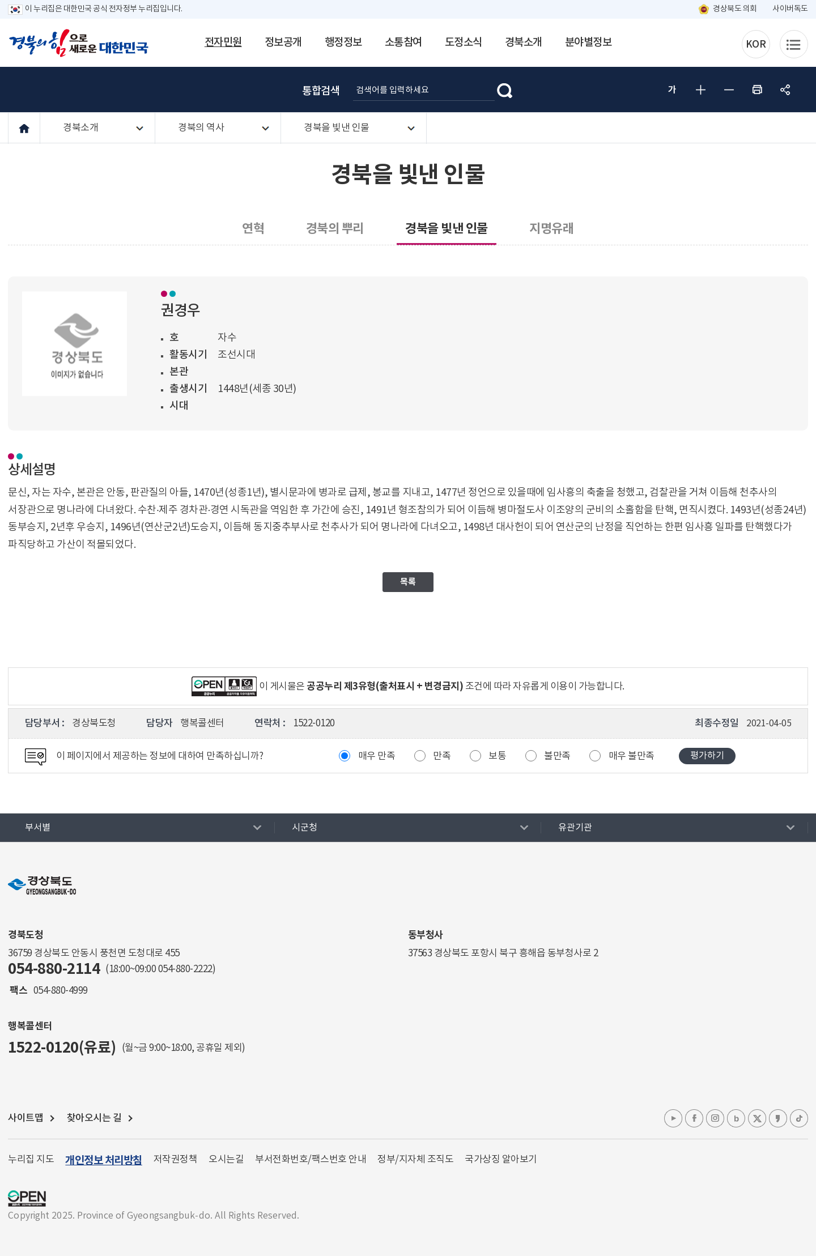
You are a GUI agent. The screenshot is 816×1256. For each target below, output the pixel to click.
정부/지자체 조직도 (415, 1159)
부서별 (37, 828)
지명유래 (551, 229)
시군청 (304, 828)
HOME (24, 128)
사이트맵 (25, 1118)
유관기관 (575, 828)
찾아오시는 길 (94, 1118)
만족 (441, 756)
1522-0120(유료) (62, 1048)
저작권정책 (176, 1159)
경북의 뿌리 (335, 229)
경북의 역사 (201, 128)
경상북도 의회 (735, 9)
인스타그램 (715, 1118)
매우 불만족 (631, 756)
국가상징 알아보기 (501, 1159)
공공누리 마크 (27, 1198)
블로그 (736, 1118)
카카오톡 (778, 1118)
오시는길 (226, 1159)
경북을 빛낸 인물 (336, 128)
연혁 (253, 229)
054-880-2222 (185, 969)
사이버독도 (790, 9)
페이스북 (694, 1118)
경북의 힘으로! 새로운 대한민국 (79, 43)
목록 (408, 582)
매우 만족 (377, 756)
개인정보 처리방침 (103, 1160)
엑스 (757, 1118)
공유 (785, 89)
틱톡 (799, 1118)
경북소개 (80, 128)
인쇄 (757, 89)
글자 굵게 (672, 89)
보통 (497, 756)
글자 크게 (700, 89)
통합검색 (320, 91)
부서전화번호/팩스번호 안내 (310, 1159)
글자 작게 (728, 89)
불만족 (557, 756)
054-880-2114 (54, 969)
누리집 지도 (31, 1159)
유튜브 (673, 1118)
